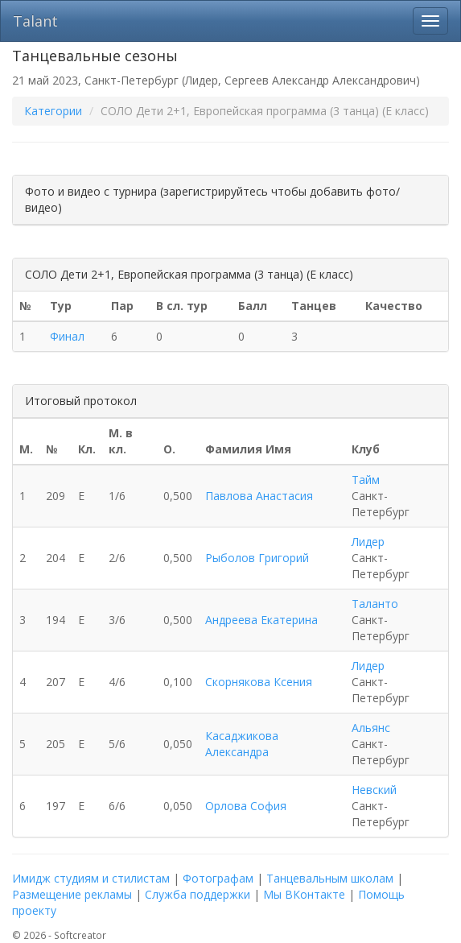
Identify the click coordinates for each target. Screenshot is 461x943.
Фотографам (218, 878)
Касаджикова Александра (241, 743)
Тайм (366, 479)
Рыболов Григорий (257, 557)
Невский (374, 789)
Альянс (371, 727)
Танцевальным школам (329, 878)
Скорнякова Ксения (258, 681)
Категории (53, 110)
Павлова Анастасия (259, 495)
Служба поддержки (197, 894)
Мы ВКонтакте (304, 894)
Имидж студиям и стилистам (91, 878)
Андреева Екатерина (261, 619)
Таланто (375, 603)
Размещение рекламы (72, 894)
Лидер (368, 541)
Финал (67, 336)
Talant (35, 21)
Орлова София (245, 805)
